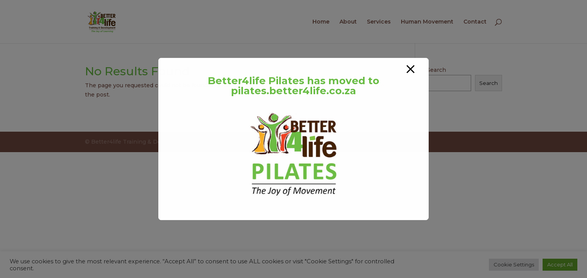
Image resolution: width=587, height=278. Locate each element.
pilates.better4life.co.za (293, 91)
